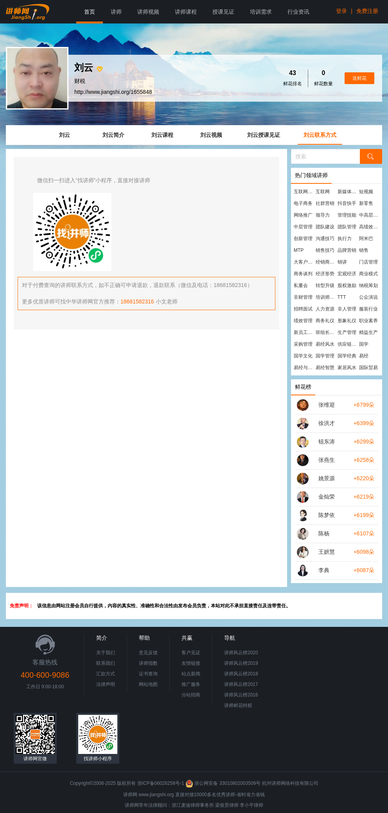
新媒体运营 (348, 191)
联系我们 (105, 663)
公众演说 (368, 297)
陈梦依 (326, 515)
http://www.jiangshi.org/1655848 (113, 92)
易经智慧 (325, 367)
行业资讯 (298, 12)
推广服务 (190, 684)
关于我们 (105, 652)
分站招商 (190, 695)
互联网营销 (304, 191)
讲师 (116, 12)
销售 (363, 250)
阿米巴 (366, 238)
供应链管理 (348, 344)
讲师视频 (148, 12)
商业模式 (368, 273)
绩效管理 (303, 320)
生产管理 (347, 332)
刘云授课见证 (263, 135)
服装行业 (368, 309)
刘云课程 (162, 135)
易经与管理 (304, 367)
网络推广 (303, 215)
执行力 (345, 238)
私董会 (301, 285)
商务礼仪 (325, 320)
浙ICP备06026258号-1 (160, 783)
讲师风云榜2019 (241, 663)
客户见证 (190, 652)
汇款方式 (105, 674)
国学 (363, 344)
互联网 (323, 191)
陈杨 (323, 533)
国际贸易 (368, 367)
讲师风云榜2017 (241, 684)
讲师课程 (186, 12)
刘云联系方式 (320, 135)
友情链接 (190, 663)
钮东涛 (326, 441)
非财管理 (303, 297)
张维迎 (326, 405)
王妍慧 (326, 552)
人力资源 (325, 309)
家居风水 (347, 367)
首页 (89, 12)
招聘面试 (303, 309)
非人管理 (347, 309)
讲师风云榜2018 (241, 674)
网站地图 (148, 684)
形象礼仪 (347, 320)
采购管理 (303, 344)
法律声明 (105, 684)
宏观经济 (347, 273)
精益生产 (368, 332)
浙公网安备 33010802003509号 (223, 783)
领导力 (323, 215)
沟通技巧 (325, 238)
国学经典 (347, 356)
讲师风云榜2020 (241, 652)
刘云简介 (113, 135)
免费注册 (367, 11)
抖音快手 (347, 203)
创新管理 (303, 238)
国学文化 (303, 356)
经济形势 (325, 273)
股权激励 (347, 285)
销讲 (342, 262)
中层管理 (303, 227)
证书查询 (148, 674)
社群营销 (325, 203)
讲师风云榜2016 (241, 695)
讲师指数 (148, 663)
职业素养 (368, 320)
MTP (299, 250)
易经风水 (325, 344)
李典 (323, 570)
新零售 (366, 203)
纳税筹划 (368, 285)
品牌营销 (347, 250)
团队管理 (347, 227)
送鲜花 (359, 78)
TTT (342, 297)
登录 (341, 11)
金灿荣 (326, 497)
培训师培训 (326, 297)
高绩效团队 (369, 227)
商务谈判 (303, 273)
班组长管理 (326, 332)
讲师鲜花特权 (238, 705)
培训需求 (261, 12)
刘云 (64, 135)
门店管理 (368, 262)
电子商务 (303, 203)
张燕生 (326, 460)
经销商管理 (326, 262)
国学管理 (325, 356)
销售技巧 (325, 250)
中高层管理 (369, 215)
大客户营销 (304, 262)
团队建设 (325, 227)
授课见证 (223, 12)
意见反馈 (148, 652)
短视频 (366, 191)
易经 (363, 356)
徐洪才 (326, 423)
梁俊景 (222, 805)
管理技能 (347, 215)
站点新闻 (190, 674)
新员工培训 (304, 332)
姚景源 (326, 478)
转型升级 (325, 285)
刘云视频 (211, 135)
